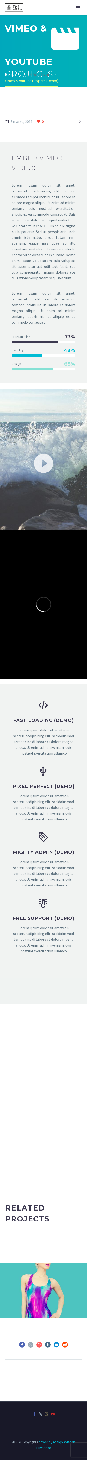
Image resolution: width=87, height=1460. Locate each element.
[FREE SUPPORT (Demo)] (43, 926)
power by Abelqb (51, 1442)
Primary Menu (78, 7)
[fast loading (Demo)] (43, 728)
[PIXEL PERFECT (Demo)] (43, 794)
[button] (43, 462)
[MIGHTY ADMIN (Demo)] (43, 860)
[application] (43, 463)
